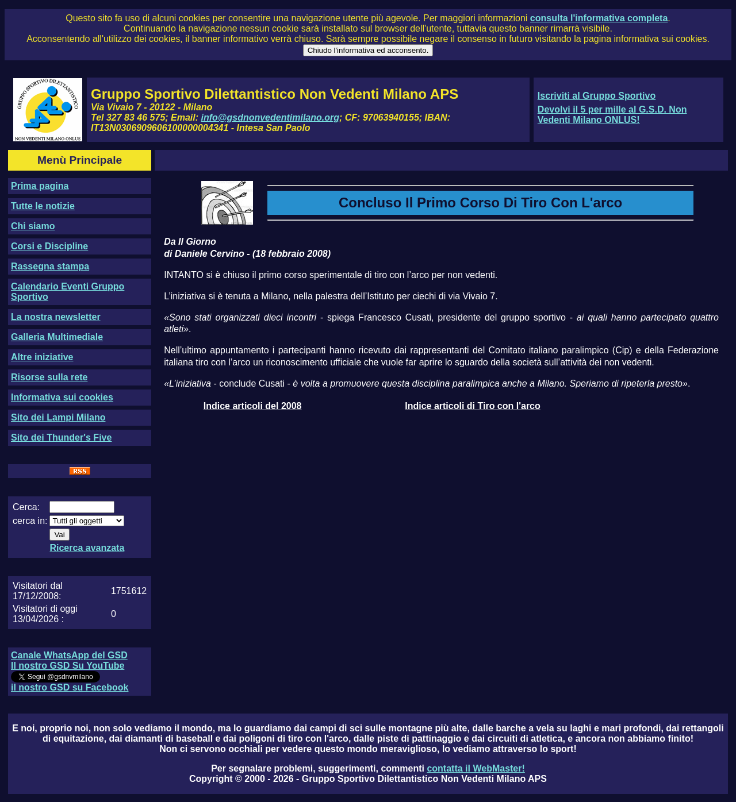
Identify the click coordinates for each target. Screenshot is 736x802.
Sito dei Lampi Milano (58, 417)
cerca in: (30, 521)
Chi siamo (33, 226)
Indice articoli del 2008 (253, 406)
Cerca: (26, 507)
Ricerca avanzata (86, 548)
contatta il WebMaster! (475, 768)
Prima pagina (39, 186)
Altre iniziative (42, 357)
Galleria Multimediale (57, 337)
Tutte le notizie (43, 206)
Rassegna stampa (50, 266)
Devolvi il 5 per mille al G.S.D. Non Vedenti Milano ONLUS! (612, 115)
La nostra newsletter (56, 317)
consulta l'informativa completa (599, 18)
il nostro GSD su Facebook (69, 687)
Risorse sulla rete (49, 377)
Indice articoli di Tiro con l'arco (472, 406)
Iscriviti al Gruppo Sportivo (597, 96)
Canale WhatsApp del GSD (69, 655)
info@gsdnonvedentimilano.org (270, 117)
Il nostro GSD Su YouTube (67, 665)
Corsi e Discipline (49, 246)
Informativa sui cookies (62, 397)
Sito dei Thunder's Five (61, 437)
